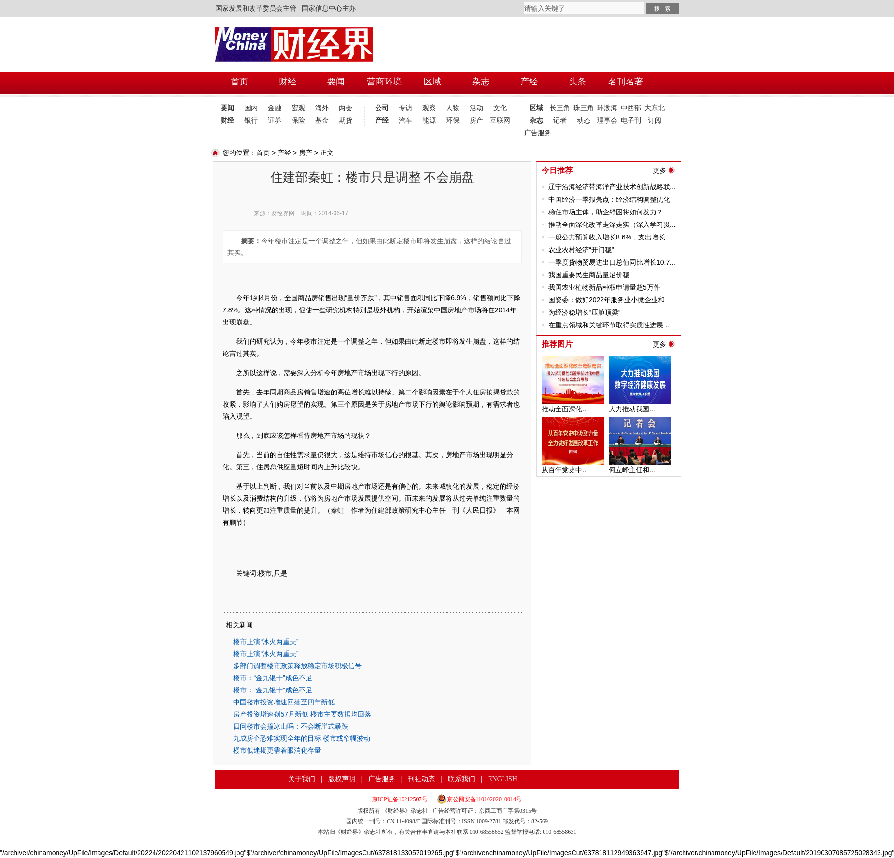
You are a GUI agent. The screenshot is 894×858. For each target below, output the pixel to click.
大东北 (654, 108)
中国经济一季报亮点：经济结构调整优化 (609, 199)
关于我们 (301, 779)
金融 (274, 108)
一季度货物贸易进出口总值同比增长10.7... (611, 262)
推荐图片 (557, 344)
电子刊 (631, 120)
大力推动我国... (632, 409)
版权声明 (341, 779)
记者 (560, 120)
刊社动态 (421, 779)
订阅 (654, 120)
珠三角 (583, 108)
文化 (500, 108)
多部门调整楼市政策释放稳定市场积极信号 (297, 666)
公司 (382, 108)
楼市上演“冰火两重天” (265, 642)
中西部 (631, 108)
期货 (345, 120)
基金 (322, 120)
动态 (583, 120)
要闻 (227, 108)
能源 (429, 120)
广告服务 (536, 133)
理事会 (607, 120)
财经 (227, 120)
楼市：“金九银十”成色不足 (272, 678)
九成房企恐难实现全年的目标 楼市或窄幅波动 (301, 738)
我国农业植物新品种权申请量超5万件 (604, 287)
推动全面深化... (565, 409)
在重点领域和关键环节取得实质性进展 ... (609, 325)
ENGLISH (502, 779)
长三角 (560, 108)
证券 (274, 120)
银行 (251, 120)
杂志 (536, 120)
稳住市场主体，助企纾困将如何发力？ (605, 212)
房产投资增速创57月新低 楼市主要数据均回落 (302, 714)
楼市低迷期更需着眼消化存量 (277, 750)
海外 (322, 108)
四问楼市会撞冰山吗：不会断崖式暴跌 (290, 726)
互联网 (500, 120)
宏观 (298, 108)
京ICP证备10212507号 (400, 799)
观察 (429, 108)
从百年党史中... (565, 470)
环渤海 (607, 108)
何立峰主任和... (632, 470)
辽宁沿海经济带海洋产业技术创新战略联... (612, 187)
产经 (382, 120)
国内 (251, 108)
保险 (298, 120)
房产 (476, 120)
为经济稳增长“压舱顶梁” (584, 312)
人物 (453, 108)
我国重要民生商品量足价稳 (588, 275)
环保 (453, 120)
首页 (263, 152)
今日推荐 (557, 170)
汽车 (405, 120)
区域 (536, 108)
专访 (405, 108)
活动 (476, 108)
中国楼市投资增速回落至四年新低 (284, 702)
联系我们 (461, 779)
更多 (659, 170)
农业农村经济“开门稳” (581, 249)
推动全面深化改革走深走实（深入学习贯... (612, 224)
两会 (345, 108)
